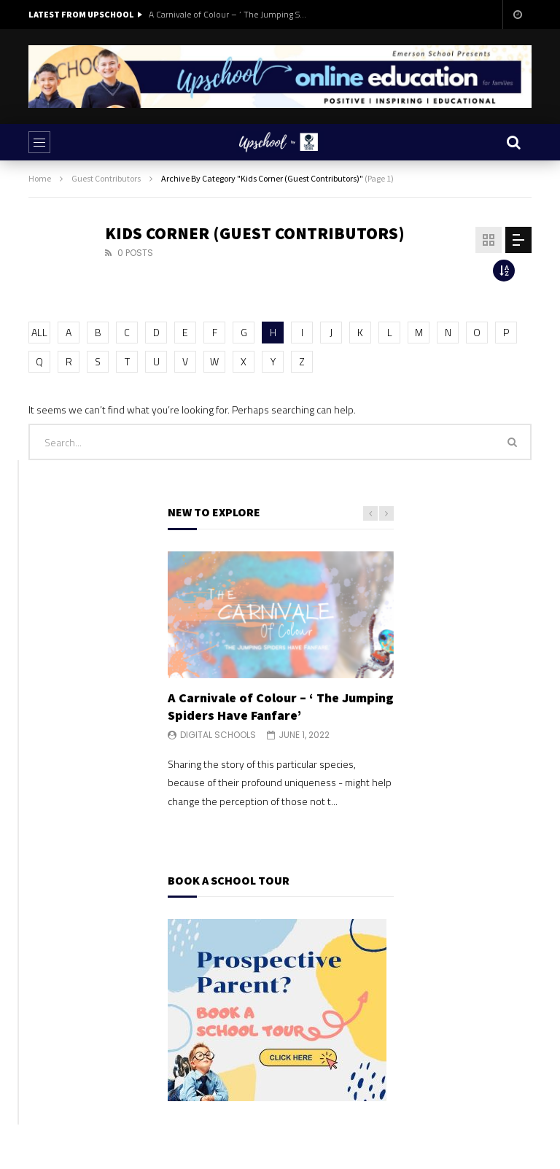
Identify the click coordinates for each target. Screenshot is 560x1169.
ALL (39, 332)
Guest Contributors (106, 178)
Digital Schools (218, 735)
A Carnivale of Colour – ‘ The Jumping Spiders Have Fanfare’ (229, 14)
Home (39, 178)
